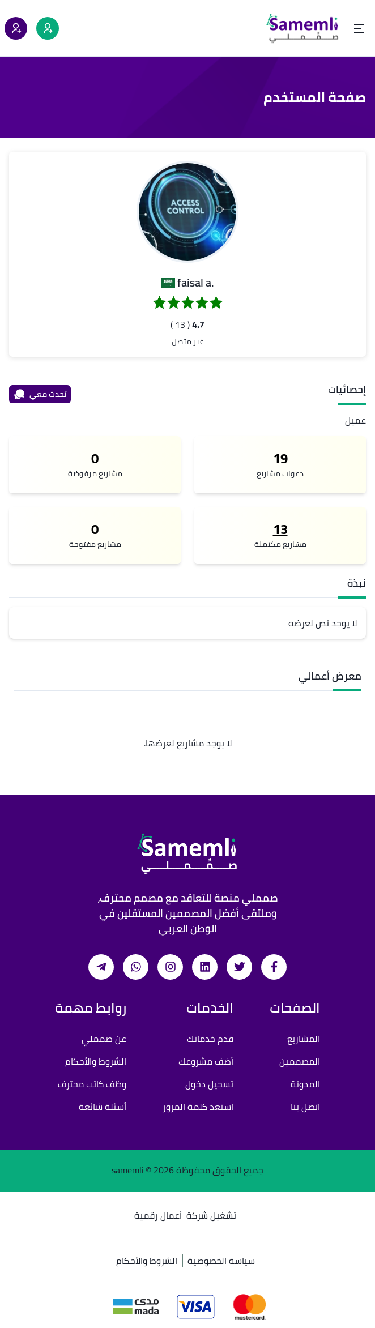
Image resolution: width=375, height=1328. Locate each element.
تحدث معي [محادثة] (40, 394)
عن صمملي (104, 1038)
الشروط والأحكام (95, 1061)
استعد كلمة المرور (198, 1106)
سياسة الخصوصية (221, 1260)
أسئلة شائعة (102, 1106)
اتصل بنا (305, 1106)
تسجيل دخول (209, 1083)
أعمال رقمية (158, 1215)
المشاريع (303, 1038)
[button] (187, 212)
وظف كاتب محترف (92, 1083)
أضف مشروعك (205, 1061)
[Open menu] (359, 28)
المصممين (299, 1061)
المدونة (305, 1083)
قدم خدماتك (210, 1038)
